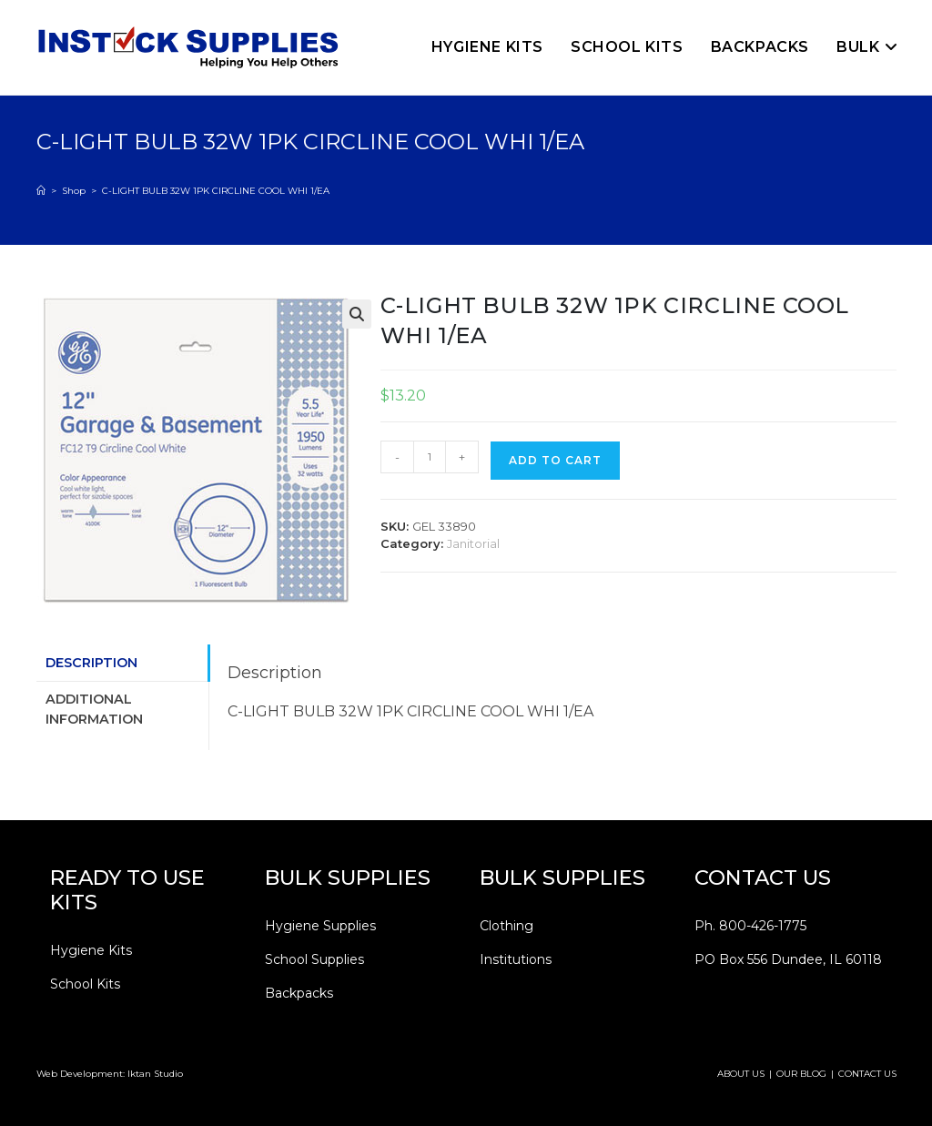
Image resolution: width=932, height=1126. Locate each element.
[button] (356, 314)
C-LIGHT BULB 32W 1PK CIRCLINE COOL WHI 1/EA (215, 191)
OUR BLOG (801, 1074)
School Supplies (314, 959)
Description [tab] (91, 662)
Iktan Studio (155, 1074)
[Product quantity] (429, 457)
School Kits (85, 984)
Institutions (516, 959)
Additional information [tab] (94, 709)
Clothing (506, 926)
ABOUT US (741, 1074)
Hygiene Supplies (320, 926)
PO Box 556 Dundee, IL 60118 (788, 959)
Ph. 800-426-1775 (750, 926)
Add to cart (555, 460)
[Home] (41, 191)
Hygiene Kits (91, 950)
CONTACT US (867, 1074)
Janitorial (473, 543)
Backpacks (299, 993)
